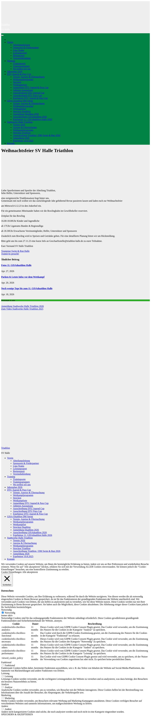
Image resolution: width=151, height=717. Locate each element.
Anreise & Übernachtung (25, 127)
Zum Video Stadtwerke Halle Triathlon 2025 (22, 309)
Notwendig (10, 612)
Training (11, 61)
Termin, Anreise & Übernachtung (29, 77)
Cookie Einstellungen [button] (11, 572)
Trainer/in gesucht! (10, 253)
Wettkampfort (19, 108)
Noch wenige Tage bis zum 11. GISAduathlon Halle (26, 288)
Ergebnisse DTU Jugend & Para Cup (30, 98)
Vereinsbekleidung (22, 58)
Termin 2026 (19, 124)
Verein (10, 42)
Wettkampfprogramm (23, 79)
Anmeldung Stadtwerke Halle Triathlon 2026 (22, 306)
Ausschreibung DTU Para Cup (27, 95)
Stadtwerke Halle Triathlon (20, 122)
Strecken (17, 82)
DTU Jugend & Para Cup (19, 74)
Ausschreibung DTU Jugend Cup (28, 92)
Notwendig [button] (6, 610)
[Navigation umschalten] (2, 35)
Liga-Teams (18, 50)
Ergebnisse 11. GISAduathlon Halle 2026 (32, 119)
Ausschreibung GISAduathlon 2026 (30, 116)
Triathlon (5, 24)
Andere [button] (4, 706)
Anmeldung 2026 (21, 138)
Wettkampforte (20, 85)
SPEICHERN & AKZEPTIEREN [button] (17, 714)
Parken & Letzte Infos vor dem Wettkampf (23, 277)
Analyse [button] (5, 684)
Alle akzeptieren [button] (30, 572)
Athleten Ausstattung (23, 90)
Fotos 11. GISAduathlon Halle (16, 265)
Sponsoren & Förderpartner (26, 47)
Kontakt (11, 143)
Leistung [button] (5, 673)
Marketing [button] (6, 695)
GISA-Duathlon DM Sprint (20, 100)
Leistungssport (20, 53)
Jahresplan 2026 (14, 71)
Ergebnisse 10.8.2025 (23, 140)
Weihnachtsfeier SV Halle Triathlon (37, 150)
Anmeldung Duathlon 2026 (26, 114)
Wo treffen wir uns (22, 69)
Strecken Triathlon (22, 132)
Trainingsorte (19, 63)
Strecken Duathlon (22, 111)
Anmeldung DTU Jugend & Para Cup (31, 87)
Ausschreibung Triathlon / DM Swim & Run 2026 (36, 135)
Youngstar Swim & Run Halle (15, 251)
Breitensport (19, 55)
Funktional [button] (6, 662)
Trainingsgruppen (21, 66)
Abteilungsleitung (21, 45)
